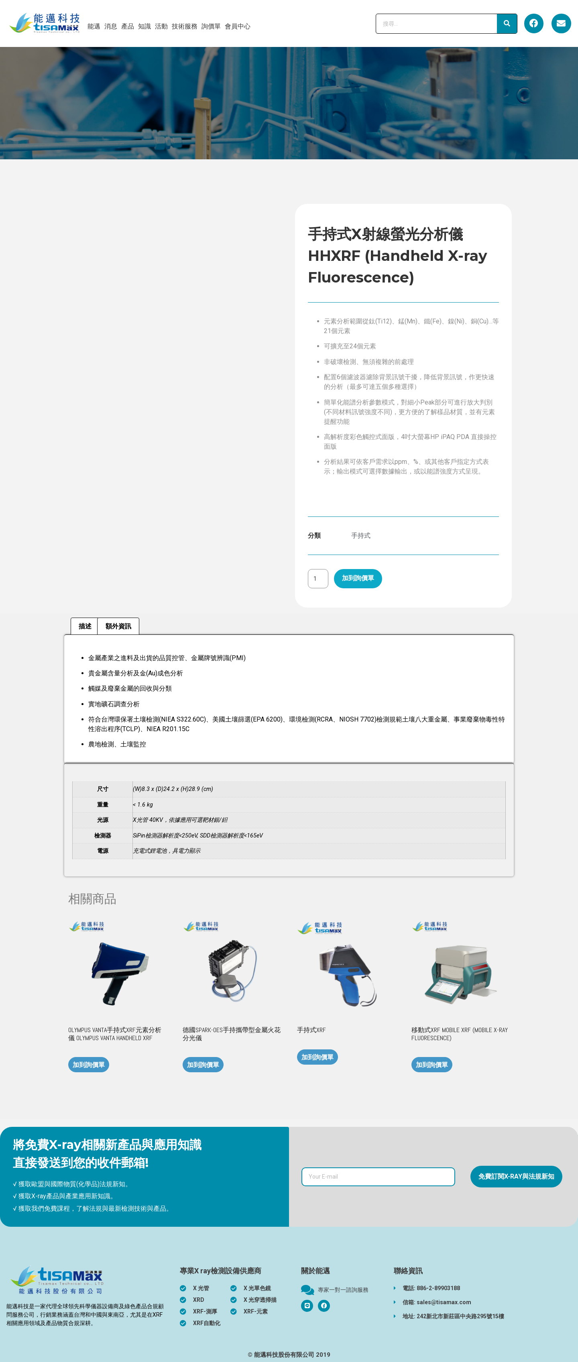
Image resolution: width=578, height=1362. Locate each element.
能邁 (94, 26)
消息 (110, 26)
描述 (85, 626)
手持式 (360, 535)
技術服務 (184, 26)
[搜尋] (507, 23)
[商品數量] (318, 578)
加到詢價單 (358, 578)
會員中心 (237, 26)
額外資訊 (118, 626)
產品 (127, 26)
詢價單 (211, 26)
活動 (161, 26)
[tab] (85, 626)
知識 (144, 26)
